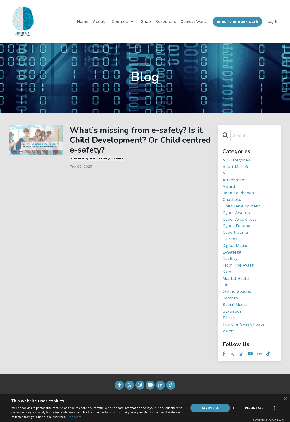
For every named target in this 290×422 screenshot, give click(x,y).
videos (229, 330)
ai (224, 173)
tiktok (229, 317)
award (229, 186)
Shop (146, 21)
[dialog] (145, 408)
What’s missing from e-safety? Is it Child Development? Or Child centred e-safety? (140, 140)
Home (82, 21)
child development (83, 158)
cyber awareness (240, 219)
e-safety (104, 158)
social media (235, 304)
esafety (118, 158)
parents (230, 297)
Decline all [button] (254, 408)
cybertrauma (235, 232)
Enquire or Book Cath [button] (237, 21)
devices (230, 238)
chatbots (232, 199)
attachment (234, 179)
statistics (232, 311)
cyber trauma (236, 225)
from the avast (238, 265)
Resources (165, 21)
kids (227, 271)
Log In (273, 21)
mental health (237, 278)
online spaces (237, 291)
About (99, 21)
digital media (235, 245)
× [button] (285, 399)
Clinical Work (193, 21)
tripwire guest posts (243, 324)
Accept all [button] (210, 408)
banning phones (238, 192)
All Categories (236, 160)
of (225, 284)
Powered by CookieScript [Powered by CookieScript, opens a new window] (270, 419)
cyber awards (236, 212)
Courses (123, 21)
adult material (237, 166)
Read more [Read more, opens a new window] (74, 417)
